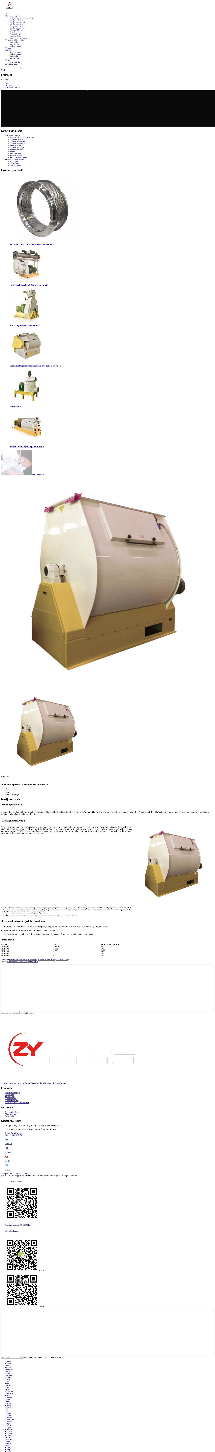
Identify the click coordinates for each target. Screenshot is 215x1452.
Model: (7, 793)
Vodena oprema (15, 46)
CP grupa (4, 1083)
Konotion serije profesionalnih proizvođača (22, 962)
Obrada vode (14, 44)
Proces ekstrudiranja (17, 26)
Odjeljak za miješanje (17, 24)
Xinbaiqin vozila (49, 1083)
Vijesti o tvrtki (15, 62)
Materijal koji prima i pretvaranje (22, 18)
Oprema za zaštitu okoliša (14, 40)
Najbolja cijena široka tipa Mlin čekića (27, 447)
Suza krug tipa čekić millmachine (24, 325)
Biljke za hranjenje (16, 52)
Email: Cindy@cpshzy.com (15, 1133)
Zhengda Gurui (60, 1083)
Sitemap (16, 1174)
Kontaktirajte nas (11, 64)
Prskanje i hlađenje (16, 30)
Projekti (8, 50)
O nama (8, 48)
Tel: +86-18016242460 (13, 1135)
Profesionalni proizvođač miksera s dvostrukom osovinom (35, 366)
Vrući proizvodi (6, 1174)
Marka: (7, 795)
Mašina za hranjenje (12, 16)
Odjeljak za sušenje (17, 28)
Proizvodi (8, 85)
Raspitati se (5, 789)
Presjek (12, 32)
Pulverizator (15, 406)
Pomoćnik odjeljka (16, 34)
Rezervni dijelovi (16, 36)
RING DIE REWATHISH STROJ (17, 1103)
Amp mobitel (25, 1174)
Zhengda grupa (13, 1083)
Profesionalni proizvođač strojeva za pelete (29, 285)
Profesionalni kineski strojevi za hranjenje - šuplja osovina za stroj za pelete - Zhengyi (39, 960)
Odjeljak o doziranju (17, 20)
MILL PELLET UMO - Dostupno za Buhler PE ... (32, 244)
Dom (7, 14)
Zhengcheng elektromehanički (31, 1083)
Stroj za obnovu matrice (18, 38)
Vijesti (7, 60)
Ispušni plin (14, 42)
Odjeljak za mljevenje (17, 22)
